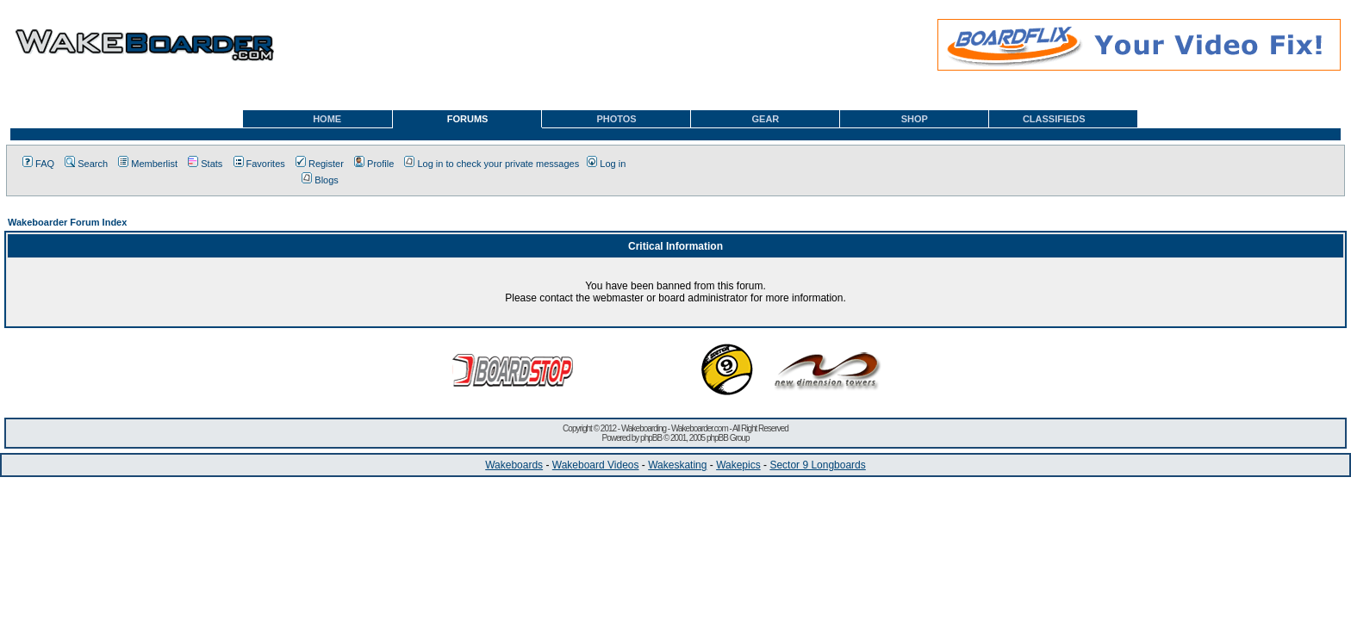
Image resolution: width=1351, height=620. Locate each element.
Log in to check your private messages (491, 163)
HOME (327, 119)
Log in (606, 163)
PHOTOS (616, 119)
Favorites (259, 163)
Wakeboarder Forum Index (67, 222)
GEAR (766, 119)
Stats (205, 163)
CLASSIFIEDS (1054, 119)
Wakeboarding (643, 428)
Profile (374, 163)
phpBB (651, 438)
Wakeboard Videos (595, 465)
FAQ (38, 163)
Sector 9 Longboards (817, 465)
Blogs (320, 180)
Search (86, 163)
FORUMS (468, 119)
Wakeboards (514, 465)
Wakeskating (677, 465)
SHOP (914, 119)
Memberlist (147, 163)
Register (320, 163)
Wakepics (738, 465)
